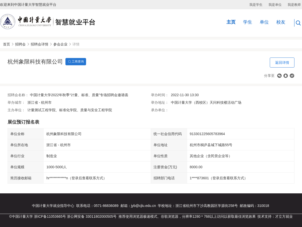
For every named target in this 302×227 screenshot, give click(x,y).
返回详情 (282, 63)
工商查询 (76, 62)
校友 (280, 22)
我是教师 (294, 5)
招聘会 (20, 44)
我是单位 (275, 5)
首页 (6, 44)
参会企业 (60, 44)
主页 (231, 22)
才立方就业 (284, 216)
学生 (247, 22)
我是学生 (255, 5)
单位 (264, 22)
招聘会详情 (39, 44)
